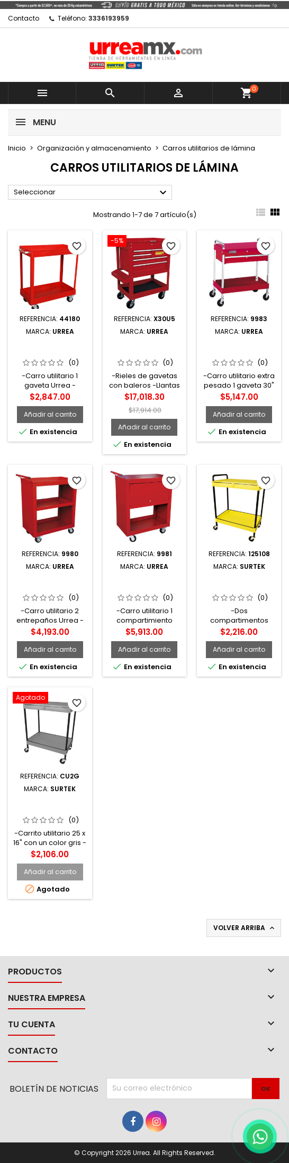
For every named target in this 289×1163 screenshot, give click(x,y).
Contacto (23, 18)
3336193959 (108, 18)
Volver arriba (244, 928)
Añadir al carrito (50, 414)
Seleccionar (91, 192)
